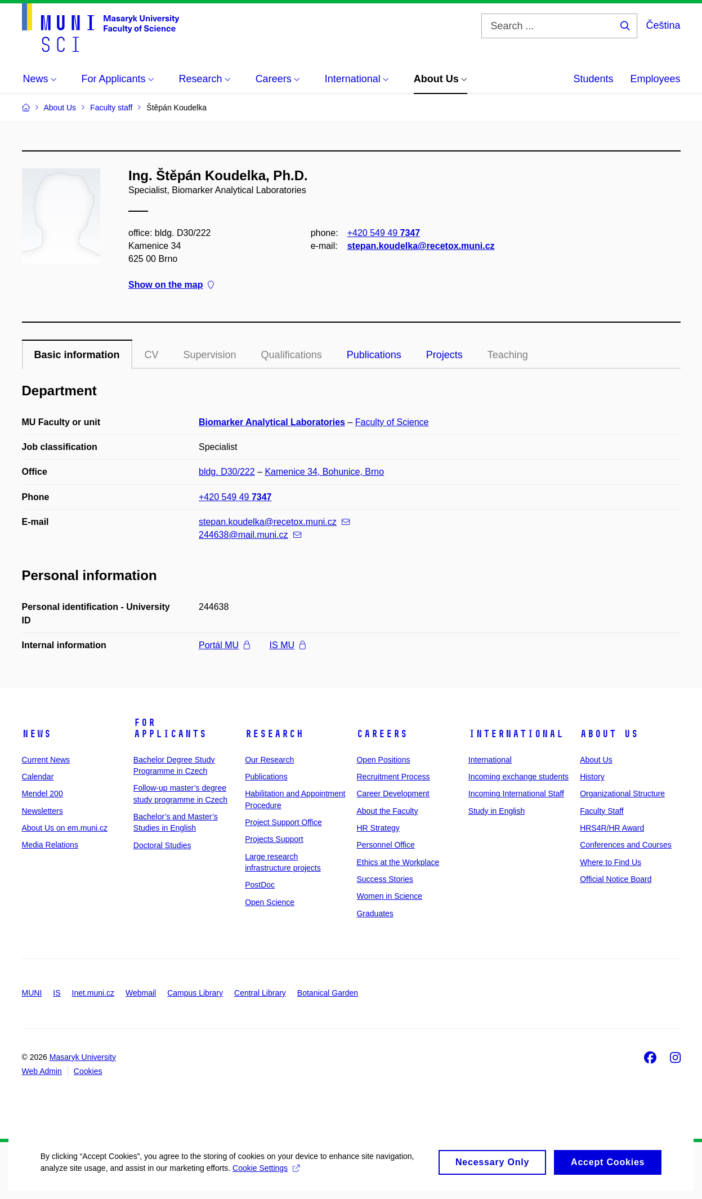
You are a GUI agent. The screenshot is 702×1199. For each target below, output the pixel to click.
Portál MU (224, 645)
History (592, 776)
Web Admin (42, 1071)
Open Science (269, 902)
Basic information (77, 354)
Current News (46, 759)
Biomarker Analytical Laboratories (272, 422)
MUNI (32, 992)
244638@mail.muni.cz (250, 535)
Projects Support (274, 839)
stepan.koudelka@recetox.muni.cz (420, 246)
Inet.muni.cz (93, 992)
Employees (655, 78)
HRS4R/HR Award (612, 827)
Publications (374, 354)
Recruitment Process (393, 776)
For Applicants (170, 728)
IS (56, 992)
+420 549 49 (383, 233)
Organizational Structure (622, 793)
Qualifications (291, 354)
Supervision (210, 354)
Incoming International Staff (516, 793)
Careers (382, 734)
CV (152, 354)
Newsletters (42, 810)
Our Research (269, 759)
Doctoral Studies (162, 845)
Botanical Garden (327, 992)
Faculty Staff (602, 810)
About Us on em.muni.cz (65, 827)
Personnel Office (385, 844)
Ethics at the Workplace (397, 862)
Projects (444, 354)
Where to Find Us (610, 862)
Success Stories (384, 879)
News (36, 734)
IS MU (288, 645)
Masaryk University (83, 1057)
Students (593, 78)
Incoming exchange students (518, 776)
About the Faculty (387, 810)
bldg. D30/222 (227, 471)
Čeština (663, 25)
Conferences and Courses (626, 844)
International (516, 734)
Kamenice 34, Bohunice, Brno (324, 471)
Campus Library (195, 992)
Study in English (496, 810)
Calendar (38, 776)
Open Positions (383, 759)
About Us (609, 734)
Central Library (260, 992)
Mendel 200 (42, 793)
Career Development (392, 793)
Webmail (141, 992)
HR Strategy (377, 827)
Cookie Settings (264, 1179)
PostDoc (260, 884)
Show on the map (171, 285)
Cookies (88, 1071)
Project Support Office (283, 822)
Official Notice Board (615, 879)
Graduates (374, 913)
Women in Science (389, 896)
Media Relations (50, 844)
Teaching (508, 354)
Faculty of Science (392, 422)
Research (274, 734)
